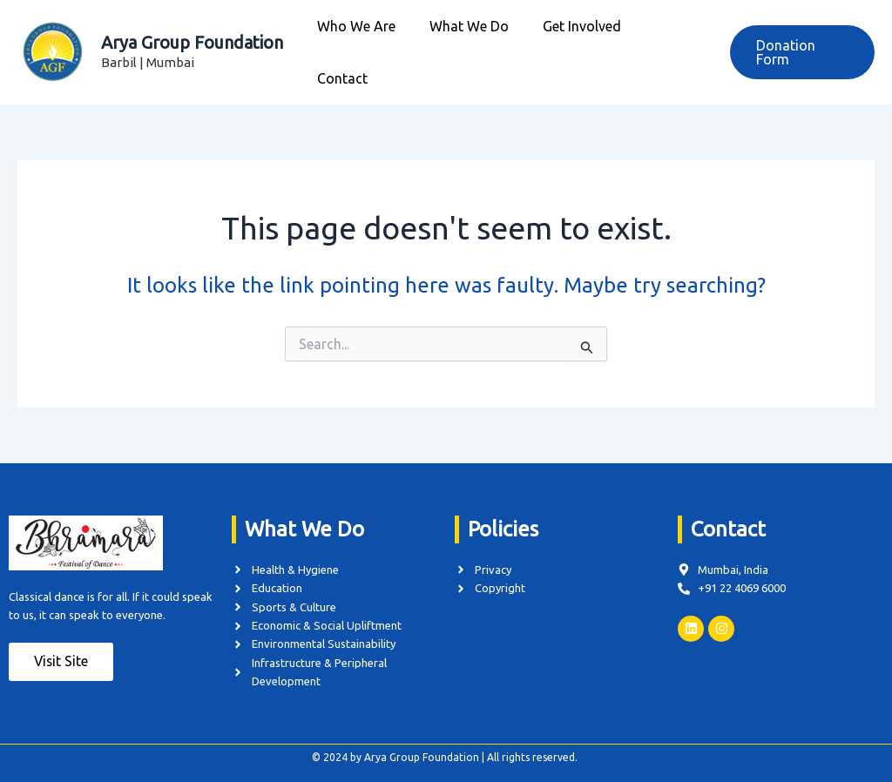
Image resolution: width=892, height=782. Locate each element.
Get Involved (577, 49)
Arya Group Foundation (192, 39)
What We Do (470, 49)
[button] (800, 49)
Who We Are (364, 49)
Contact (670, 49)
